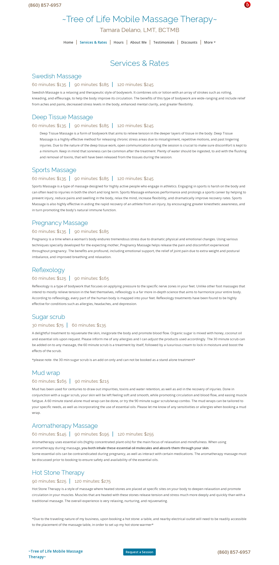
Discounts (191, 42)
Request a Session (139, 552)
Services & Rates (95, 42)
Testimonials (165, 42)
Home (70, 42)
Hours (120, 42)
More (208, 42)
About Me (140, 42)
